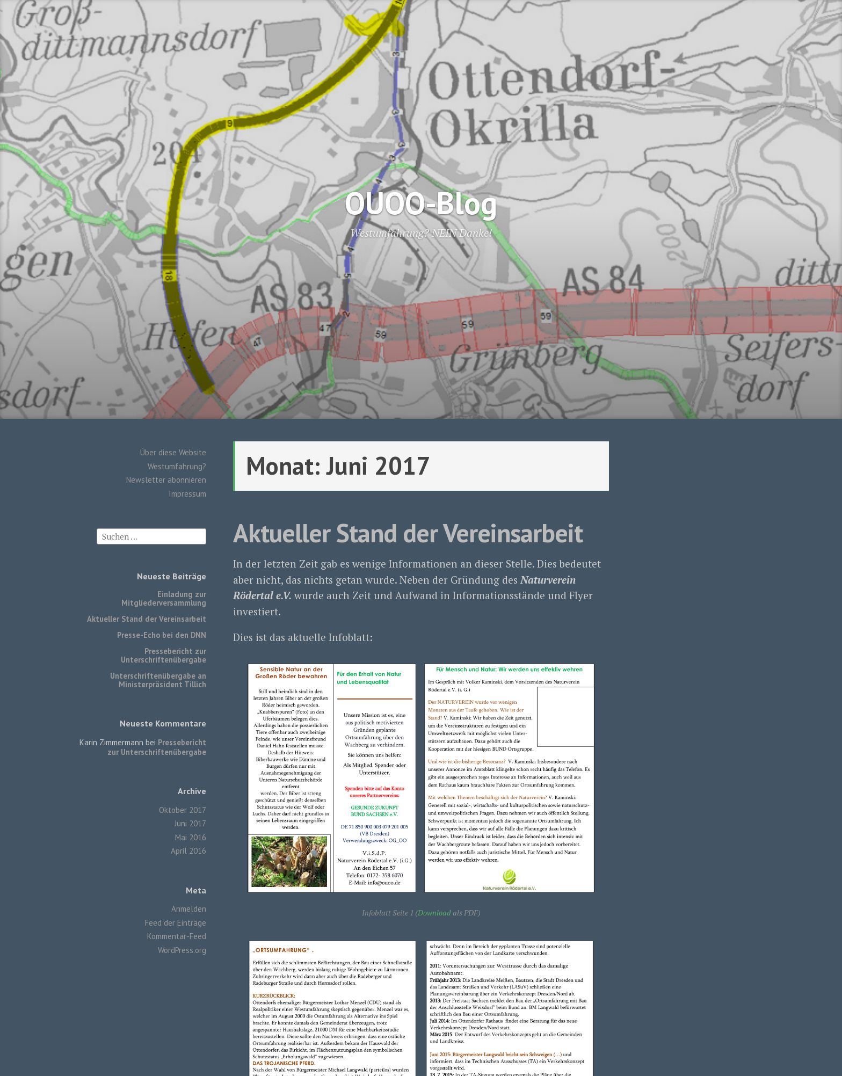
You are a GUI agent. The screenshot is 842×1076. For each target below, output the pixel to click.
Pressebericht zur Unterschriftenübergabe (163, 655)
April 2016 (188, 851)
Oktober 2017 (182, 810)
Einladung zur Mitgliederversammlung (163, 598)
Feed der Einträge (175, 923)
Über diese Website (173, 452)
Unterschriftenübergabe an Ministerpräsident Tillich (158, 680)
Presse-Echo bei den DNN (161, 635)
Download (434, 912)
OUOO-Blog (421, 203)
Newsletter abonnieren (166, 480)
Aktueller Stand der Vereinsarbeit (146, 619)
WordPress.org (182, 950)
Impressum (187, 494)
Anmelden (188, 909)
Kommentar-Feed (176, 936)
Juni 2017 (190, 823)
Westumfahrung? (177, 466)
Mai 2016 (190, 837)
